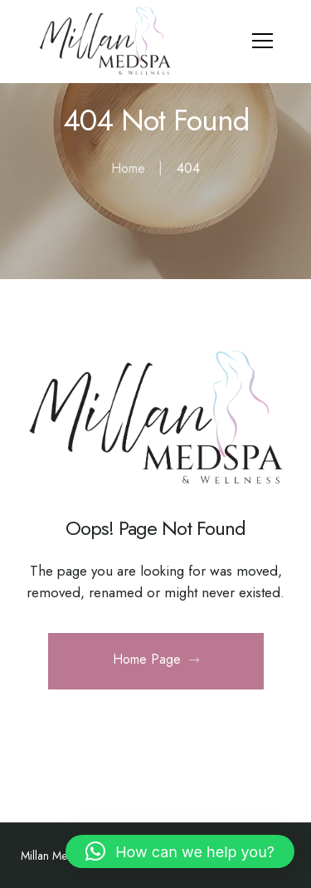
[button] (180, 851)
